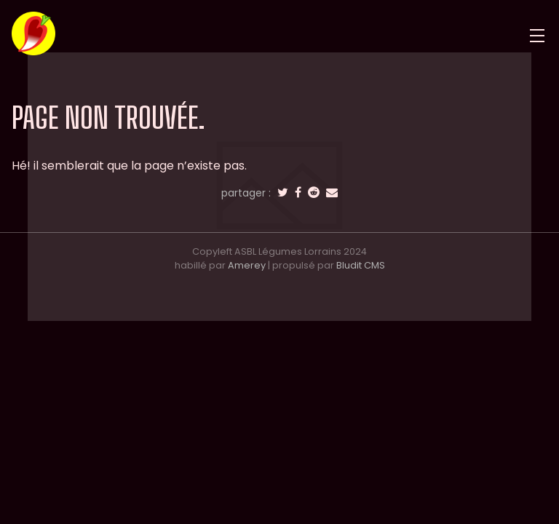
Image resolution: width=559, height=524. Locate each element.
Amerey (247, 265)
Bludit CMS (360, 265)
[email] (332, 193)
